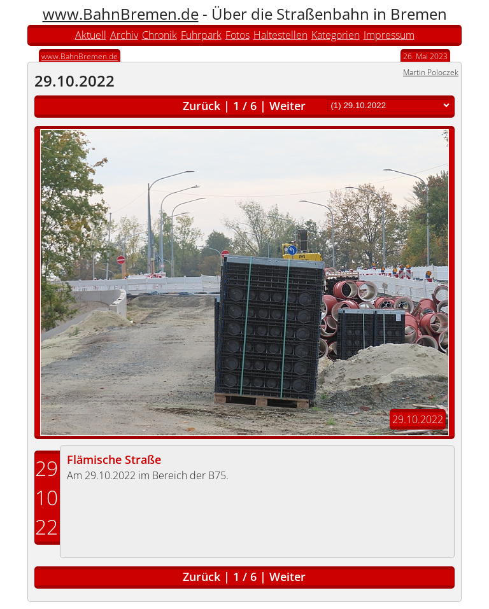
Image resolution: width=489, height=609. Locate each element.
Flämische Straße (114, 459)
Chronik (159, 35)
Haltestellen (280, 35)
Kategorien (335, 35)
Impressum (389, 35)
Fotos (237, 35)
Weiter (287, 105)
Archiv (124, 35)
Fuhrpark (201, 35)
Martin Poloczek (430, 72)
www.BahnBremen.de (121, 13)
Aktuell (90, 35)
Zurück (201, 105)
